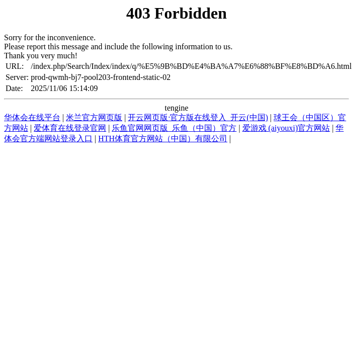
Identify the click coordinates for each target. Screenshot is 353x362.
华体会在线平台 (32, 117)
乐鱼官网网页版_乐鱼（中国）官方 (174, 128)
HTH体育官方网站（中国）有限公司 (162, 138)
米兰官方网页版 (94, 117)
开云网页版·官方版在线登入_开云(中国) (198, 117)
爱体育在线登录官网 (70, 128)
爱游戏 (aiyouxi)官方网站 (286, 128)
